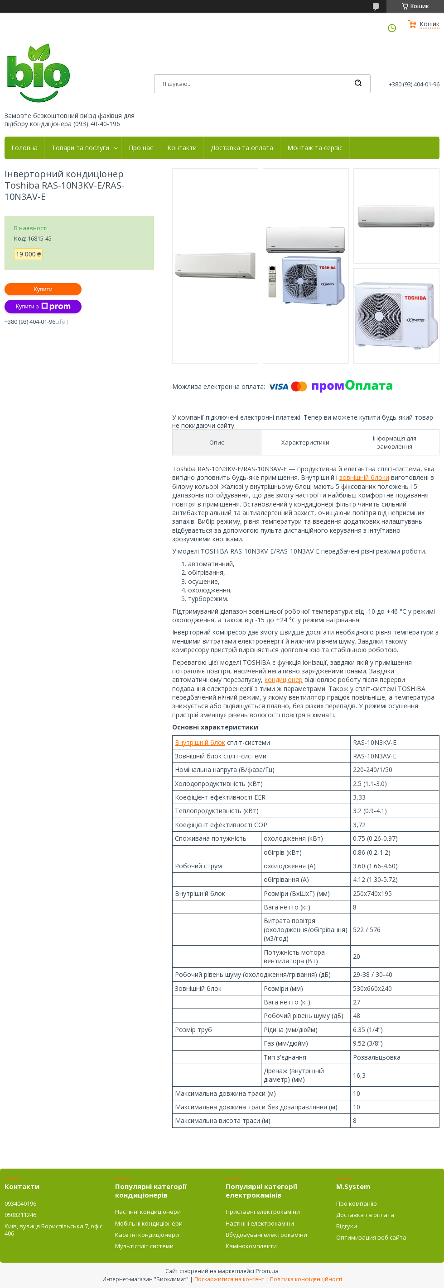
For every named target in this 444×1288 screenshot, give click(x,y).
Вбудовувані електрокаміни (266, 1235)
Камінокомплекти (251, 1246)
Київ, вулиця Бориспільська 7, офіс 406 (53, 1229)
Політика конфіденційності (306, 1279)
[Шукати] (358, 83)
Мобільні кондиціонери (149, 1223)
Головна (24, 148)
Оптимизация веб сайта (371, 1237)
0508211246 (20, 1215)
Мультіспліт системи (144, 1246)
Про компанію (356, 1203)
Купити (43, 289)
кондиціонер (284, 679)
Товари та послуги (80, 148)
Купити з (42, 307)
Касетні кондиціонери (147, 1235)
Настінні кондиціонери (148, 1212)
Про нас (141, 148)
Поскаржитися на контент (229, 1279)
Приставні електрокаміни (263, 1212)
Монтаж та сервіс (315, 148)
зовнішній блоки (364, 477)
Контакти (182, 148)
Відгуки (346, 1226)
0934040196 (20, 1203)
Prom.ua (267, 1271)
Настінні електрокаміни (260, 1223)
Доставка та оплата (242, 148)
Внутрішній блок (200, 742)
